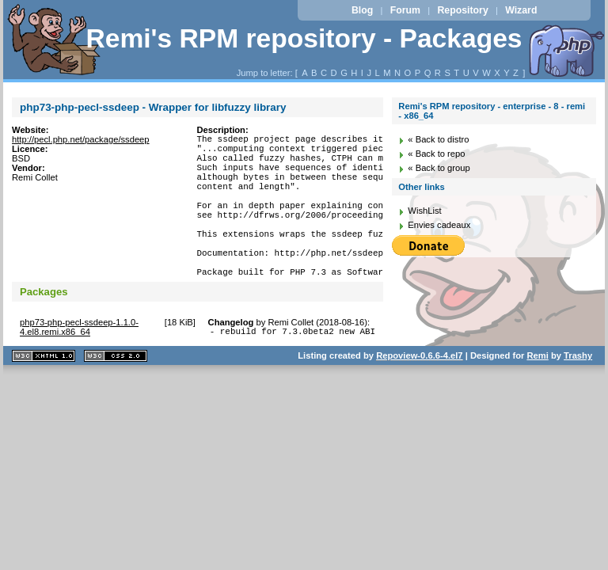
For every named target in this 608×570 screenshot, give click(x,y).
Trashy (578, 393)
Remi (537, 393)
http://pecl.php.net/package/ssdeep (81, 139)
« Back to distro (438, 139)
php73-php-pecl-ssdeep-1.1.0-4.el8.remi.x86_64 (79, 362)
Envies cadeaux (439, 225)
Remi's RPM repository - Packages (304, 38)
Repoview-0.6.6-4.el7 (419, 393)
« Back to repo (436, 153)
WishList (424, 210)
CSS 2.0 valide (115, 394)
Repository (462, 10)
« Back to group (438, 168)
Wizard (521, 10)
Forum (405, 10)
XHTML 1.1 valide (43, 394)
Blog (362, 10)
